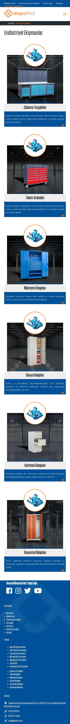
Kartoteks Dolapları (16, 684)
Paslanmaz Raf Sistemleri (19, 666)
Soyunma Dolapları (35, 552)
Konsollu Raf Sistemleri (18, 660)
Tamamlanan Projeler (13, 620)
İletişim (9, 632)
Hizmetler (9, 626)
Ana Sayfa (11, 23)
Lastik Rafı (13, 663)
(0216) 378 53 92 (13, 6)
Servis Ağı (9, 623)
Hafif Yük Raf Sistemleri (18, 650)
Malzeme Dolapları (35, 288)
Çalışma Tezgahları (35, 107)
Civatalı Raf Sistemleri (18, 653)
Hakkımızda (10, 616)
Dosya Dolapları (35, 375)
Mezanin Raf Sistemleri (18, 657)
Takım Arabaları (35, 198)
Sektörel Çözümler (12, 629)
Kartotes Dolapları (35, 465)
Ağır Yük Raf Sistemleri (18, 647)
